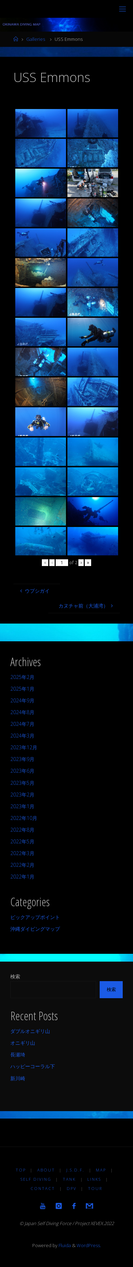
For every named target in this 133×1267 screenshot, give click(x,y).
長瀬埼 (17, 1054)
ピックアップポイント (35, 917)
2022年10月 (23, 818)
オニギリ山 (22, 1042)
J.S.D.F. (75, 1170)
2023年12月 (23, 747)
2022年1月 (22, 876)
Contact (43, 1188)
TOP (21, 1170)
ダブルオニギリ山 (30, 1031)
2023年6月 (22, 770)
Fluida (64, 1245)
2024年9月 (22, 700)
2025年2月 (22, 677)
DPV (72, 1188)
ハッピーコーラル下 (32, 1066)
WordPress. (89, 1245)
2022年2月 (22, 864)
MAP (101, 1170)
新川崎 (17, 1078)
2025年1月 (22, 688)
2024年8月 (22, 712)
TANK (69, 1179)
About (46, 1170)
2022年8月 (22, 829)
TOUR (95, 1188)
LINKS (94, 1179)
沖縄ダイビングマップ (35, 928)
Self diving (36, 1179)
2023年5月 (22, 782)
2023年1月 (22, 806)
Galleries (35, 39)
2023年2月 (22, 794)
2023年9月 (22, 759)
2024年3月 (22, 735)
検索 (15, 976)
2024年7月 (22, 723)
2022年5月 (22, 841)
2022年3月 (22, 853)
